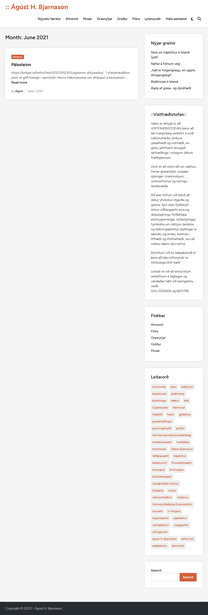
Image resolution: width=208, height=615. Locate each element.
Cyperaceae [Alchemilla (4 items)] (160, 407)
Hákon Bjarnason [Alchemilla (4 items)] (182, 449)
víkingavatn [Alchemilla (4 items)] (160, 532)
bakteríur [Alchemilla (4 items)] (187, 387)
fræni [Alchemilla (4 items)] (170, 414)
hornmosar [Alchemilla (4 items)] (159, 449)
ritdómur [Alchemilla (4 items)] (182, 497)
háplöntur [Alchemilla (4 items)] (180, 456)
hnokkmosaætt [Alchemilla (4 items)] (162, 442)
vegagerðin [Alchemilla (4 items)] (181, 525)
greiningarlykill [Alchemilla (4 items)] (161, 428)
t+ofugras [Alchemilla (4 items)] (174, 511)
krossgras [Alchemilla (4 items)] (158, 470)
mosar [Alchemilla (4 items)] (172, 490)
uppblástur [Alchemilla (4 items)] (180, 518)
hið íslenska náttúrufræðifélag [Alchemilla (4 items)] (171, 435)
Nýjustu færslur (49, 19)
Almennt (72, 19)
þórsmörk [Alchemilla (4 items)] (178, 546)
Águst (19, 91)
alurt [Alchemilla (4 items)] (174, 387)
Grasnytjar (104, 19)
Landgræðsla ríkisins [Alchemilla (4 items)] (165, 483)
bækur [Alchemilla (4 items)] (175, 400)
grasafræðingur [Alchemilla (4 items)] (162, 421)
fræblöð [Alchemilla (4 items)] (157, 414)
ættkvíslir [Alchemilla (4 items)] (187, 539)
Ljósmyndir (153, 19)
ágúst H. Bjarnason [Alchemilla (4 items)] (164, 539)
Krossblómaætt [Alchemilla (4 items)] (182, 463)
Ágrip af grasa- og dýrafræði (171, 88)
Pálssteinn (21, 64)
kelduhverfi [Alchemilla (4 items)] (159, 463)
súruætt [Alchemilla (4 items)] (157, 511)
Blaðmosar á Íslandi (164, 82)
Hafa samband (176, 19)
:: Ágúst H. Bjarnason (36, 7)
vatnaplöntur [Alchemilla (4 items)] (160, 525)
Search (156, 570)
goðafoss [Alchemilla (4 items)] (185, 414)
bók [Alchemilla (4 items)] (186, 400)
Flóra (136, 19)
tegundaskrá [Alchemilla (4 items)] (160, 518)
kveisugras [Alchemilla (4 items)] (177, 470)
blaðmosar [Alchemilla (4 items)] (177, 394)
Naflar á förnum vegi (165, 64)
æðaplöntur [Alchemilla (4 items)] (159, 546)
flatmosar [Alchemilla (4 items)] (179, 407)
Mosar (87, 19)
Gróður (122, 19)
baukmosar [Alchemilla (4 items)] (159, 394)
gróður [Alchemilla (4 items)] (180, 428)
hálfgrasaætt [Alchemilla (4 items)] (160, 456)
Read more (19, 82)
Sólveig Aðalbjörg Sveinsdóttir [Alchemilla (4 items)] (172, 504)
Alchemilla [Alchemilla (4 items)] (159, 387)
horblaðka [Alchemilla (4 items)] (183, 442)
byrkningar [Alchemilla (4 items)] (159, 400)
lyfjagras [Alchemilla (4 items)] (157, 490)
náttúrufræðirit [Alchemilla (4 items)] (162, 497)
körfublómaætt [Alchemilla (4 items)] (162, 476)
